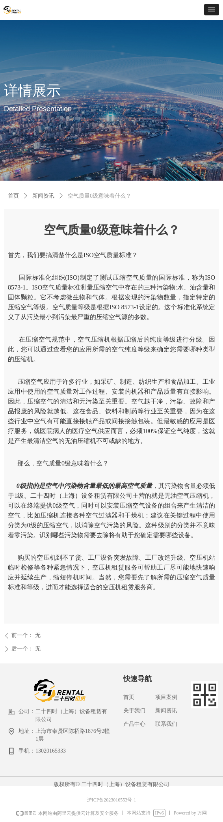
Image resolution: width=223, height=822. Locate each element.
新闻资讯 (43, 196)
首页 (13, 196)
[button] (211, 9)
